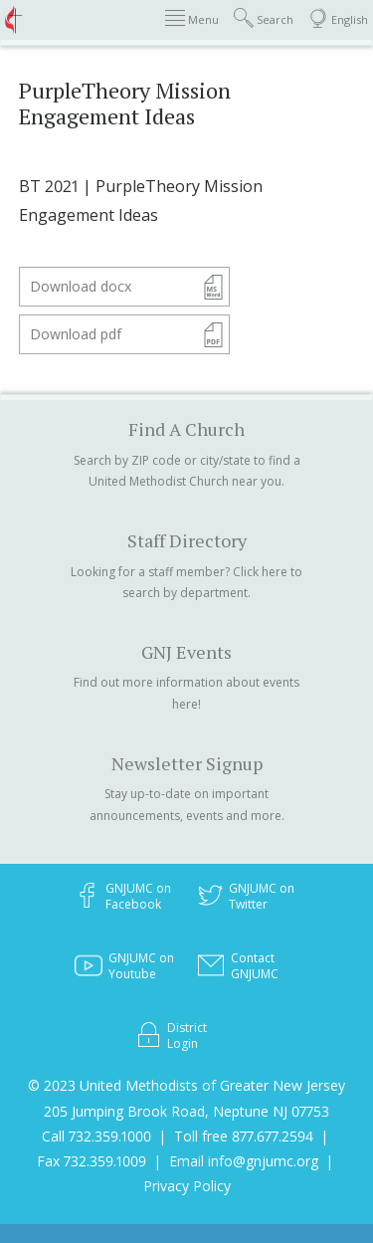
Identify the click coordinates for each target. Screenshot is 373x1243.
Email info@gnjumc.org (243, 1160)
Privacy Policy (187, 1185)
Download (80, 286)
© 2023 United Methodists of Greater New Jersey (186, 1085)
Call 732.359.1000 (96, 1136)
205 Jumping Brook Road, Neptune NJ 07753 (186, 1111)
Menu (192, 18)
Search (263, 18)
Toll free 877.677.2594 (243, 1136)
